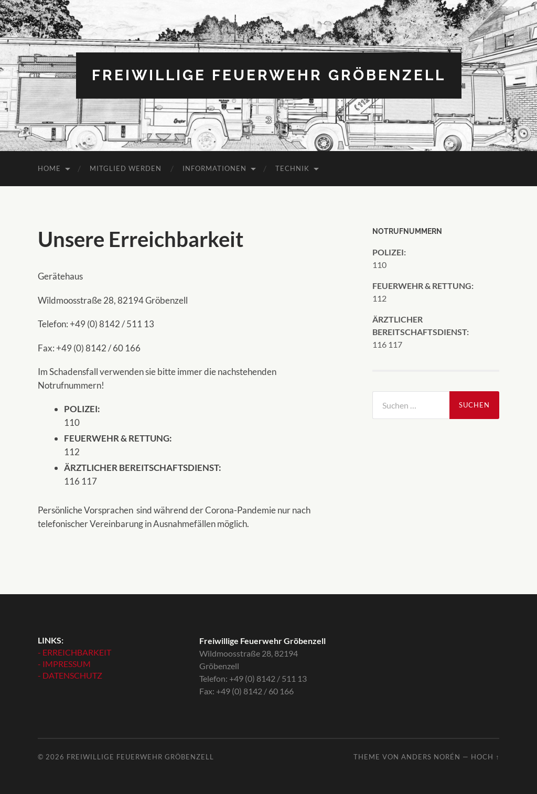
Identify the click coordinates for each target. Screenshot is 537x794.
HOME (49, 168)
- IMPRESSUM (64, 664)
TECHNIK (292, 168)
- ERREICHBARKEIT (74, 652)
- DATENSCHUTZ (70, 675)
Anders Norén (430, 757)
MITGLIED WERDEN (126, 168)
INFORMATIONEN (214, 168)
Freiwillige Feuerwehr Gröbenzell (269, 75)
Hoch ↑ (485, 757)
